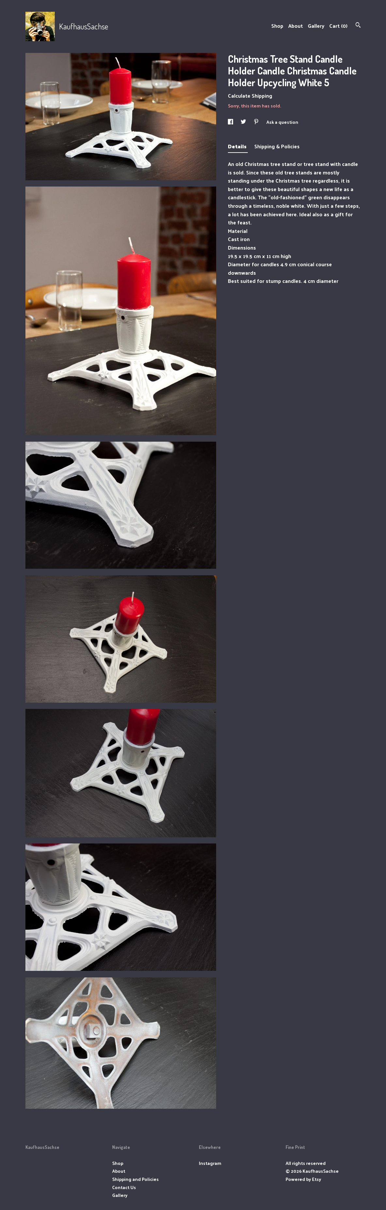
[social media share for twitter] (244, 122)
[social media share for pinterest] (257, 122)
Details (238, 146)
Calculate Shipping (250, 95)
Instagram (210, 1163)
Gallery (316, 25)
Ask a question (282, 122)
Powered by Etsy (303, 1179)
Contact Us (124, 1187)
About (295, 25)
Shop (277, 25)
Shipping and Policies (135, 1179)
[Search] (358, 25)
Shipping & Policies (277, 146)
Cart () (338, 25)
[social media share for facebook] (231, 122)
